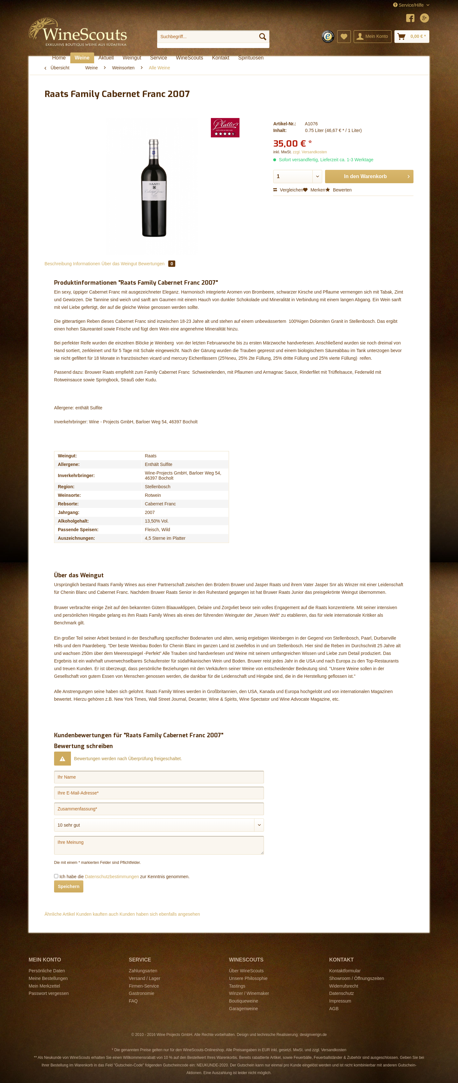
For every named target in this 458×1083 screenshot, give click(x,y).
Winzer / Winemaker (249, 993)
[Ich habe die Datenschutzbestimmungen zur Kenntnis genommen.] (56, 876)
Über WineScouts (246, 970)
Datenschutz (341, 993)
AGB (334, 1008)
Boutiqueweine (243, 1000)
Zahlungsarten (143, 970)
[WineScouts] (189, 57)
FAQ (133, 1000)
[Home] (59, 57)
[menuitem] (213, 39)
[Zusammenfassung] (159, 808)
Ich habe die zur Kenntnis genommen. (124, 876)
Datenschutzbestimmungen (112, 876)
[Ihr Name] (159, 777)
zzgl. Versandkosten (310, 152)
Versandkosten (333, 1050)
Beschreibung (58, 263)
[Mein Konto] (373, 36)
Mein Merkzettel (44, 986)
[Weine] (82, 57)
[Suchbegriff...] (213, 36)
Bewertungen (156, 263)
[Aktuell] (106, 57)
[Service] (158, 57)
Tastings (237, 986)
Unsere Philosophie (248, 978)
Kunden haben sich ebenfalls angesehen (160, 914)
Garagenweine (243, 1008)
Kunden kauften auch (97, 914)
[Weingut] (132, 57)
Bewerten (338, 189)
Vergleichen (288, 189)
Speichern (69, 886)
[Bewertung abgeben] (159, 825)
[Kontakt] (221, 57)
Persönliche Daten (47, 970)
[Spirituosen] (251, 57)
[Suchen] (262, 36)
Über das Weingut (119, 263)
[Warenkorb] (411, 36)
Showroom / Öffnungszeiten (356, 978)
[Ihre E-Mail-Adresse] (159, 793)
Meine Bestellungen (48, 978)
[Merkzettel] (344, 36)
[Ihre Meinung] (159, 845)
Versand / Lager (144, 978)
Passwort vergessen (49, 993)
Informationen (87, 263)
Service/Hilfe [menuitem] (409, 5)
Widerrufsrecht (343, 986)
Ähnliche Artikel (60, 914)
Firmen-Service (144, 986)
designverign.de (313, 1034)
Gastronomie (141, 993)
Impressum (340, 1000)
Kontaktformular (345, 970)
